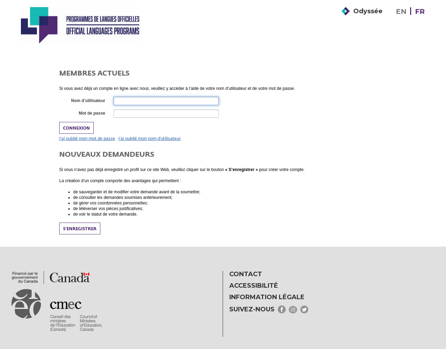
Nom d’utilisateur (88, 101)
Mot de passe (91, 113)
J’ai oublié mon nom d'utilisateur (149, 138)
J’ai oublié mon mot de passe (87, 138)
